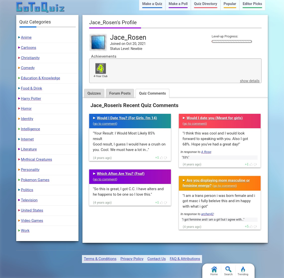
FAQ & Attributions (185, 259)
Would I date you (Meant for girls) (215, 118)
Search (228, 271)
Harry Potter (31, 98)
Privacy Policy (131, 259)
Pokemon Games (35, 180)
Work (25, 230)
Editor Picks (252, 4)
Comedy (28, 68)
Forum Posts (120, 93)
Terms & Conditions (100, 259)
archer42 (207, 214)
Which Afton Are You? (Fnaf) (120, 173)
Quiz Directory (205, 4)
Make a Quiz (152, 4)
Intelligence (30, 129)
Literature (29, 149)
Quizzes (94, 93)
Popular (230, 4)
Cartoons (28, 47)
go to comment (105, 124)
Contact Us (156, 259)
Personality (30, 169)
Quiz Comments (152, 93)
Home (214, 271)
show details (249, 81)
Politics (27, 190)
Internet (27, 139)
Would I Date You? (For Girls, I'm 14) (127, 118)
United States (32, 210)
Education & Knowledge (40, 78)
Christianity (30, 58)
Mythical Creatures (36, 159)
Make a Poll (178, 4)
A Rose (206, 152)
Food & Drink (31, 88)
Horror (26, 108)
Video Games (32, 220)
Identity (27, 119)
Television (29, 200)
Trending (243, 271)
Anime (26, 37)
